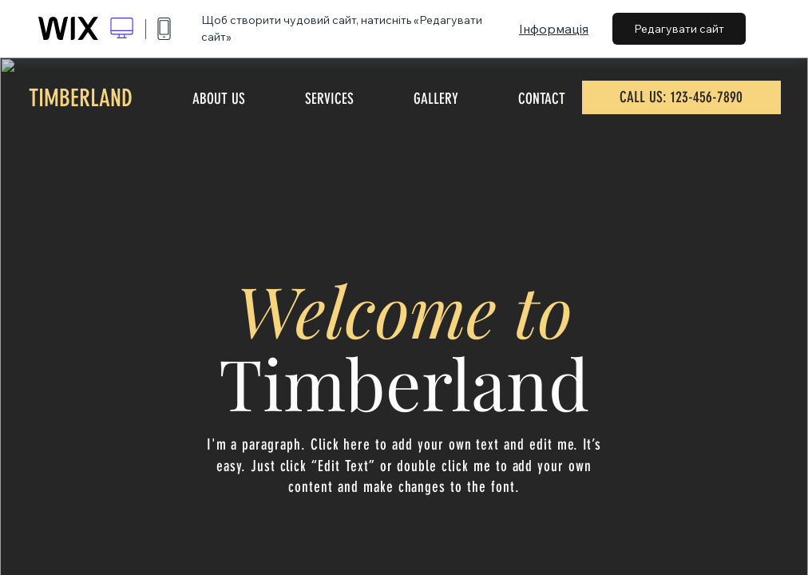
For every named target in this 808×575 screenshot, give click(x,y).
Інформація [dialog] (553, 29)
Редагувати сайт (679, 29)
